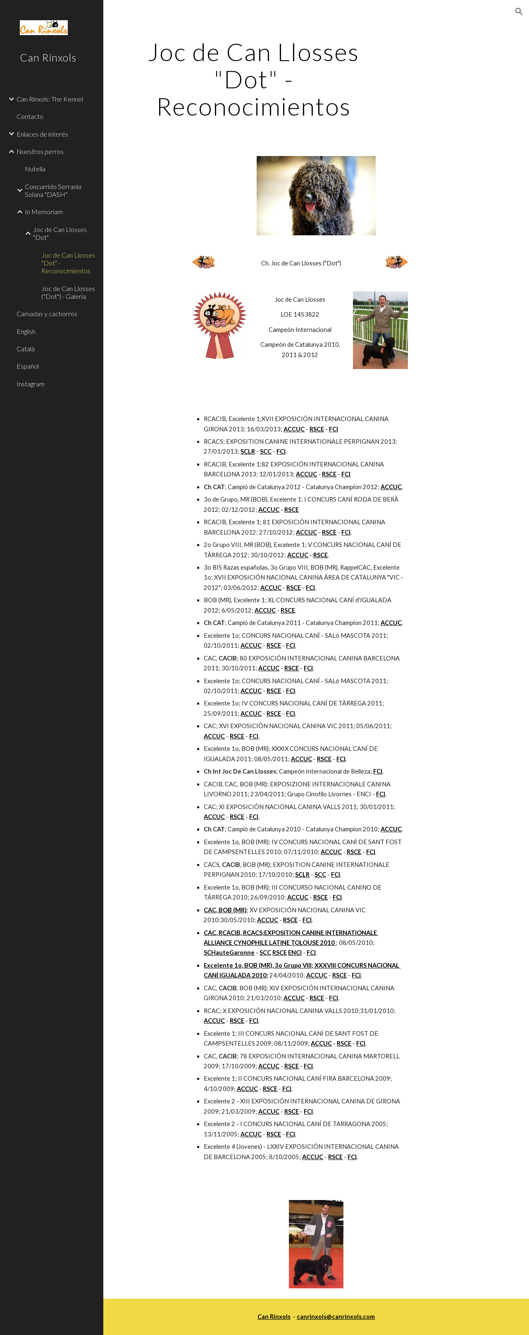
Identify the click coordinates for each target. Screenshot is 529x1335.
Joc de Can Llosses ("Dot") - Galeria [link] (68, 292)
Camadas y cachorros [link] (47, 313)
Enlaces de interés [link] (42, 134)
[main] (253, 79)
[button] (519, 11)
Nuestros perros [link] (40, 151)
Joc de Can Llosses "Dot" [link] (60, 233)
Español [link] (28, 366)
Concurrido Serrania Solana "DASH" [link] (53, 190)
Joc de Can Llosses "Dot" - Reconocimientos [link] (68, 263)
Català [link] (26, 349)
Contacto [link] (30, 116)
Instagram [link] (31, 384)
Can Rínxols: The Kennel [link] (50, 99)
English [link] (26, 331)
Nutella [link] (35, 169)
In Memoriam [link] (44, 211)
